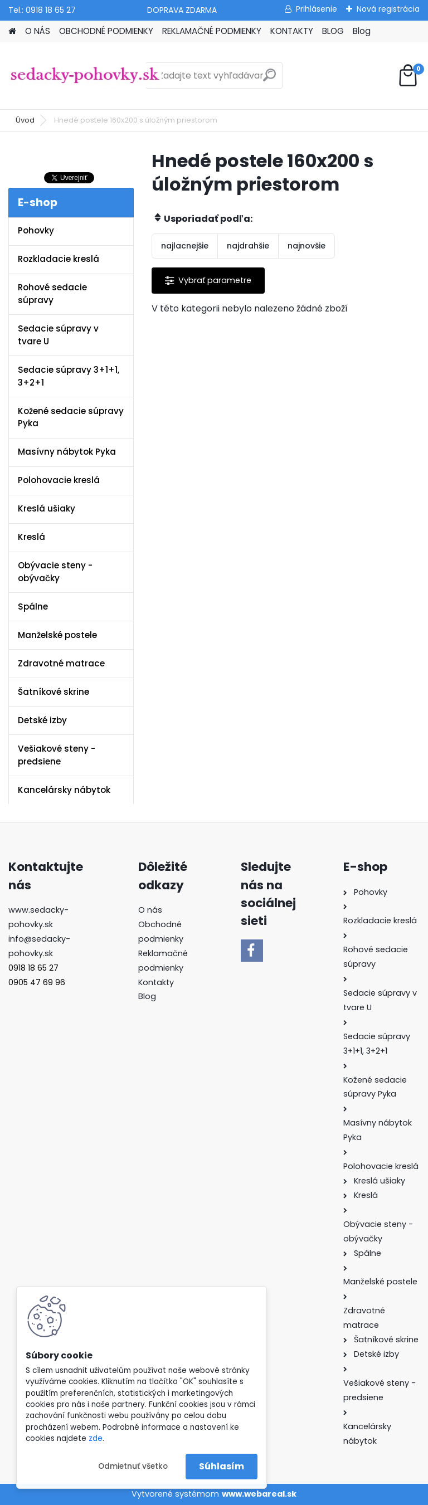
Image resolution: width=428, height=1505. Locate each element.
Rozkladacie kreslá (58, 259)
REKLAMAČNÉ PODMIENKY (211, 31)
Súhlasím (221, 1466)
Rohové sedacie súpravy (52, 293)
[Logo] (85, 76)
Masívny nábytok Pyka (67, 451)
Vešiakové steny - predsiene (56, 755)
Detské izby (42, 720)
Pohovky (36, 230)
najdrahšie (248, 245)
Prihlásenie (316, 8)
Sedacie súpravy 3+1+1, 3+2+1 (68, 376)
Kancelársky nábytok (64, 790)
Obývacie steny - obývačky (55, 571)
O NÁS (37, 31)
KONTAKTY (291, 31)
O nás (150, 909)
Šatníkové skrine (53, 692)
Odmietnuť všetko (133, 1466)
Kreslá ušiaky (46, 508)
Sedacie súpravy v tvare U (58, 335)
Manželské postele (57, 635)
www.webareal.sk (259, 1493)
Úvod (25, 120)
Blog (362, 31)
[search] (269, 79)
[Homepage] (12, 31)
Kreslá (31, 537)
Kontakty (156, 982)
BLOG (333, 31)
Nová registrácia (388, 8)
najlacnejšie (184, 245)
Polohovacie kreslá (59, 480)
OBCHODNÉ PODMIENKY (106, 31)
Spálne (33, 606)
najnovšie (306, 245)
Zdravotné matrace (61, 663)
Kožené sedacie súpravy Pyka (71, 417)
